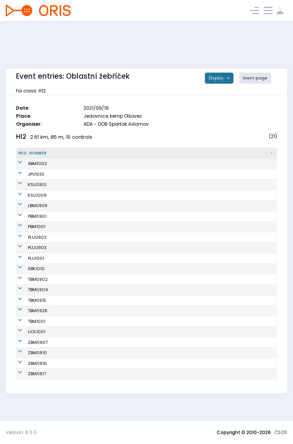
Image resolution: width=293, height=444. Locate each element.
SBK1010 (26, 281)
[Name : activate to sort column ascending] (96, 153)
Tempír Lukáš (75, 344)
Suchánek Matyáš (80, 260)
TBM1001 (27, 334)
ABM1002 (27, 163)
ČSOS (280, 432)
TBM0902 (28, 292)
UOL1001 (27, 344)
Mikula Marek (75, 292)
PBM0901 (27, 229)
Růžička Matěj (75, 188)
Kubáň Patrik (74, 334)
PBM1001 (27, 239)
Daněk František (78, 281)
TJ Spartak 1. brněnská (159, 229)
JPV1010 (26, 174)
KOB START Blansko (155, 281)
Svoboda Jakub (77, 229)
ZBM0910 (27, 365)
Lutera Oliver (74, 271)
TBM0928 (28, 323)
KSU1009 (27, 204)
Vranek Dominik (77, 365)
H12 (21, 136)
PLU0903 (27, 260)
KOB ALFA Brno (150, 163)
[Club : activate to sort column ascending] (171, 153)
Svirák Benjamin (78, 313)
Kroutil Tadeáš (76, 323)
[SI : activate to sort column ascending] (260, 153)
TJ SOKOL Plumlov (154, 250)
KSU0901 (27, 188)
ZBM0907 (28, 355)
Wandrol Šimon (77, 163)
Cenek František (78, 386)
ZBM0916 (27, 376)
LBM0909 (28, 218)
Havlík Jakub (74, 204)
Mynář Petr (72, 355)
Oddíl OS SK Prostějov (158, 174)
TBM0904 (28, 302)
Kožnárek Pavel (77, 250)
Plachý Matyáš (76, 174)
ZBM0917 (27, 386)
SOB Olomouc (149, 344)
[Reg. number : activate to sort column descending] (37, 153)
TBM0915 (27, 313)
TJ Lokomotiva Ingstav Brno (164, 218)
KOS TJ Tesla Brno (154, 292)
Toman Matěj (75, 218)
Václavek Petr (75, 376)
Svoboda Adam (77, 239)
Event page (255, 78)
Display (217, 78)
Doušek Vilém (75, 302)
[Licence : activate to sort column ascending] (225, 153)
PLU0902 (27, 250)
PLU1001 (26, 271)
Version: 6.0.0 (21, 432)
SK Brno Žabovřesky (156, 355)
